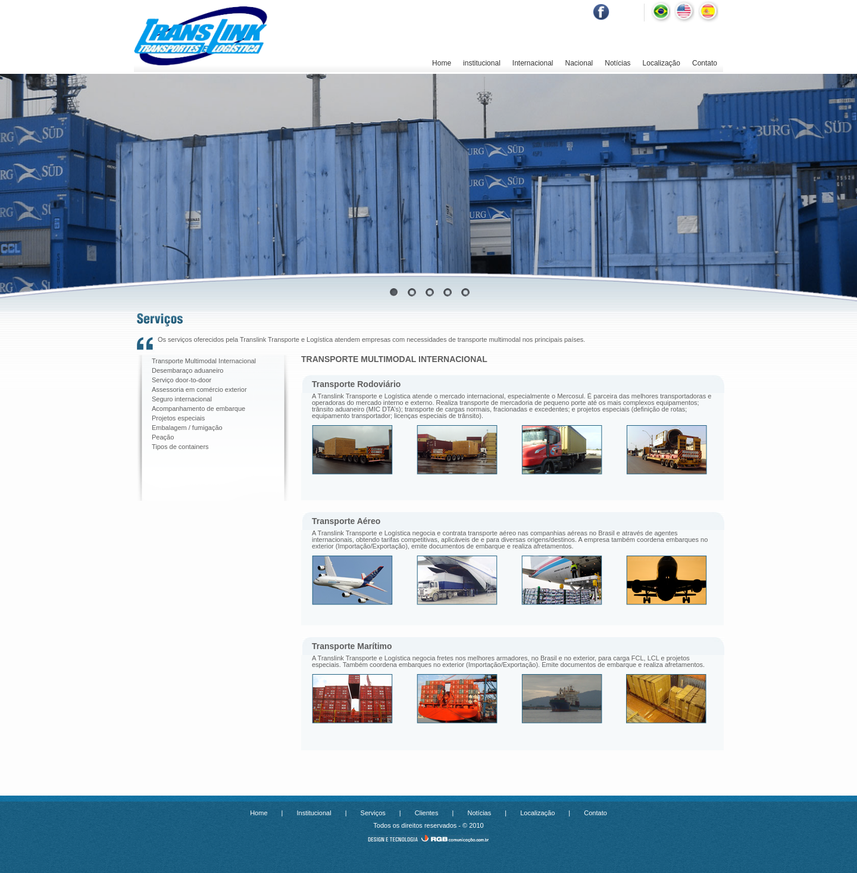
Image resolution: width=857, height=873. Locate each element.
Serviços (373, 812)
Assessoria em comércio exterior (199, 389)
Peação (163, 437)
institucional (482, 63)
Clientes (427, 812)
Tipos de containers (180, 446)
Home (441, 63)
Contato (704, 63)
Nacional (579, 63)
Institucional (314, 812)
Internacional (532, 63)
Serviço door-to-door (181, 380)
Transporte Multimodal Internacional (204, 360)
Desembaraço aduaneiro (187, 370)
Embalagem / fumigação (187, 427)
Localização (661, 63)
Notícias (617, 63)
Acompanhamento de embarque (198, 408)
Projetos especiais (178, 418)
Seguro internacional (182, 399)
